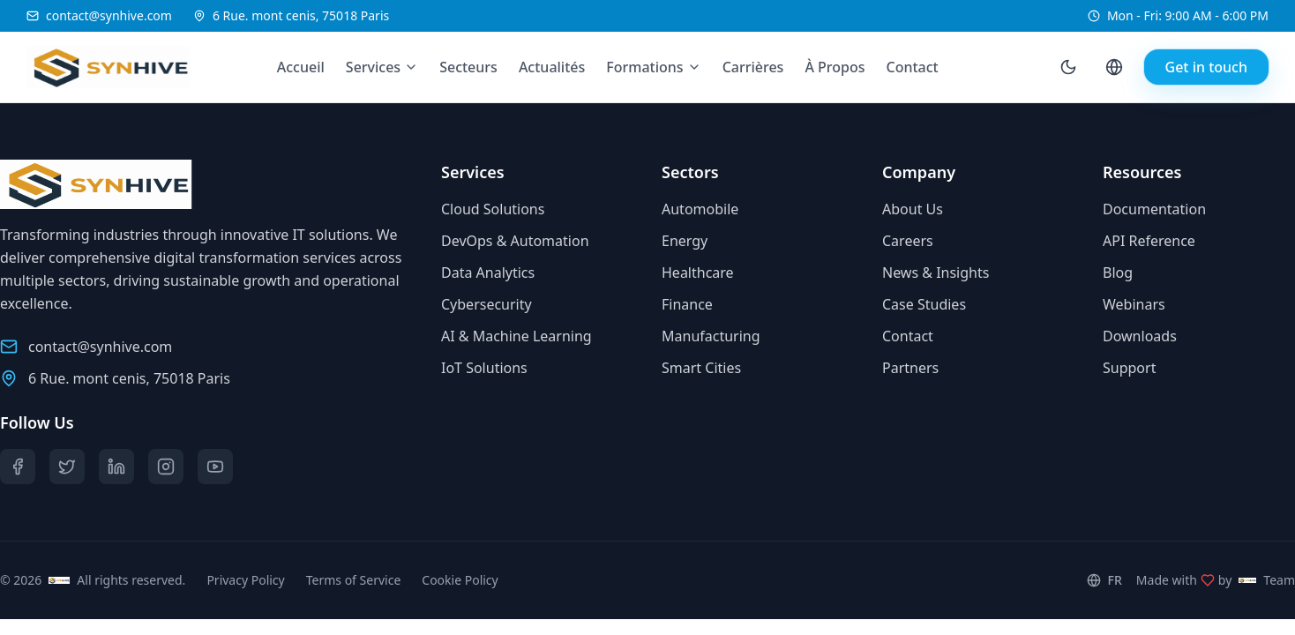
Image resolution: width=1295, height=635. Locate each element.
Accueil (301, 67)
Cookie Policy (460, 580)
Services (373, 67)
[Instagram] (165, 466)
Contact (913, 67)
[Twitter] (67, 466)
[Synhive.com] (94, 67)
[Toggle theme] (1068, 67)
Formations (644, 67)
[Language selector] (1114, 67)
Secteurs (468, 67)
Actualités (552, 67)
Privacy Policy (245, 580)
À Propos (835, 67)
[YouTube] (215, 466)
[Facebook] (17, 466)
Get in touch (1206, 67)
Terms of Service (353, 580)
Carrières (753, 67)
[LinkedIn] (116, 466)
